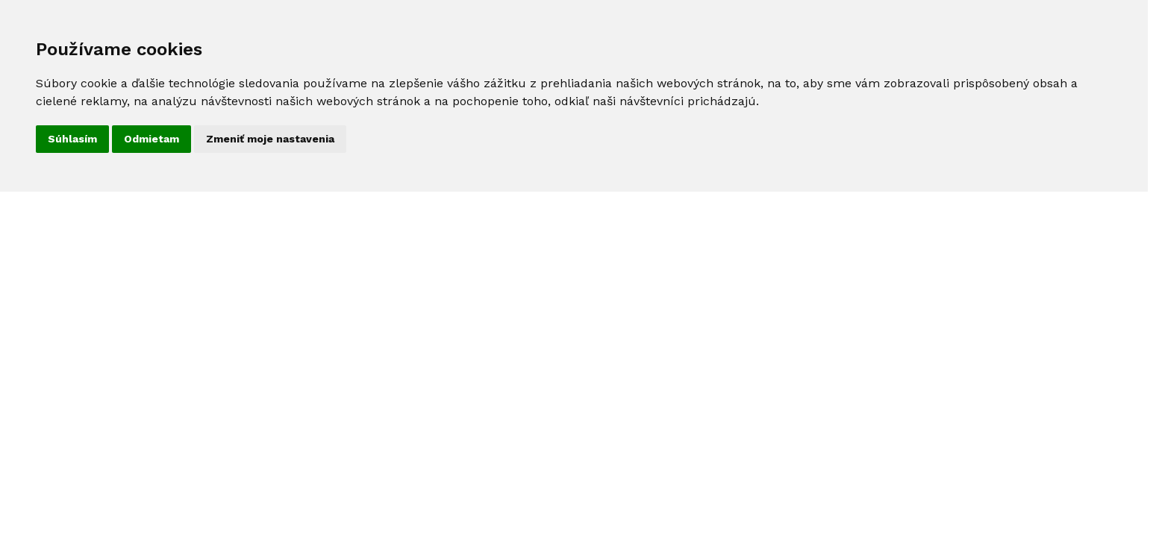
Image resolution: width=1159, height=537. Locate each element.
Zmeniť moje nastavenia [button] (270, 139)
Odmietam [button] (151, 139)
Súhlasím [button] (72, 139)
